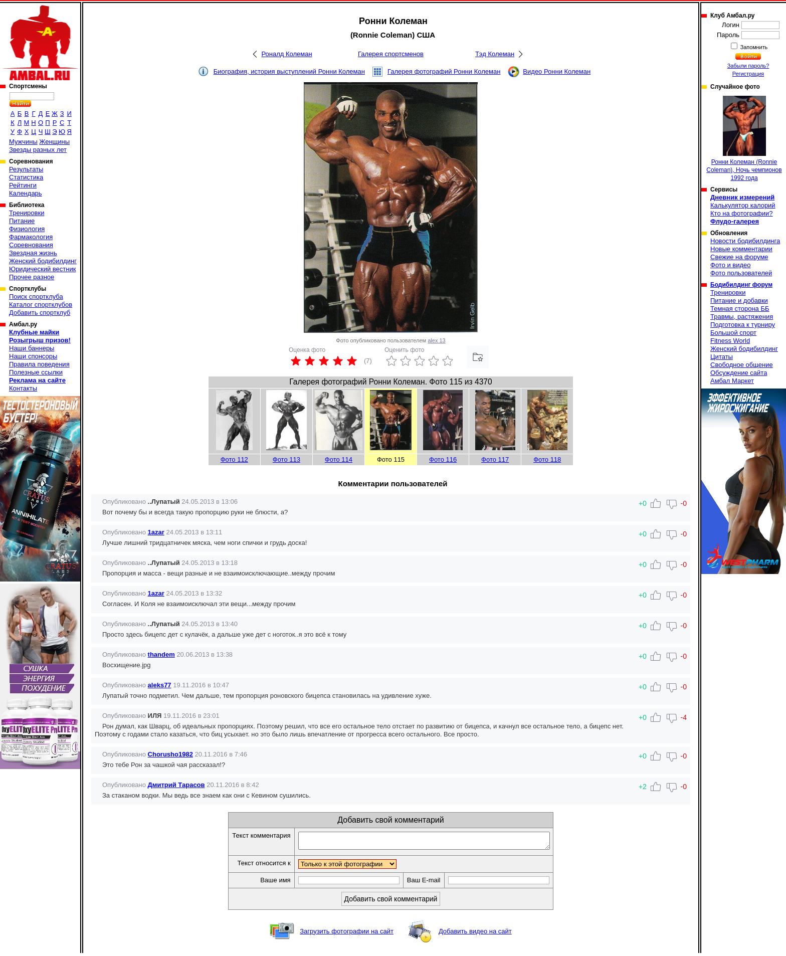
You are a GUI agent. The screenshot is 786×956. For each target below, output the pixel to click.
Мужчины (23, 141)
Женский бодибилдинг (43, 261)
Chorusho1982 (170, 754)
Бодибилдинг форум (741, 284)
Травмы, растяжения (741, 316)
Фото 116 (443, 459)
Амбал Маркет (732, 381)
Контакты (23, 388)
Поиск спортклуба (36, 296)
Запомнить (753, 47)
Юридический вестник (42, 269)
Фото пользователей (741, 273)
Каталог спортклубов (40, 304)
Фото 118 (547, 459)
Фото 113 (286, 459)
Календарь (25, 193)
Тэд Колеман (494, 54)
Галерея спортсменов (391, 54)
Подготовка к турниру (742, 324)
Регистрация (748, 74)
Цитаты (721, 356)
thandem (161, 654)
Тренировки (26, 213)
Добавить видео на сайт (475, 934)
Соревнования (31, 245)
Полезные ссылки (36, 372)
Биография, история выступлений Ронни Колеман (289, 71)
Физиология (27, 229)
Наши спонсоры (33, 356)
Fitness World (730, 340)
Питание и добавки (739, 300)
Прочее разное (31, 277)
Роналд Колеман (286, 54)
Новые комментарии (741, 249)
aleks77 (159, 685)
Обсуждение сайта (738, 372)
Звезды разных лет (38, 149)
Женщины (54, 141)
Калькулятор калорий (742, 205)
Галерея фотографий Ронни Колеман (443, 71)
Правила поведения (39, 364)
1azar (156, 532)
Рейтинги (23, 185)
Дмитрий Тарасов (176, 785)
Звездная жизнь (33, 253)
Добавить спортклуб (39, 312)
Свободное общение (741, 364)
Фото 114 (338, 459)
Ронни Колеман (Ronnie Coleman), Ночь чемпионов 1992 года (743, 138)
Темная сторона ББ (739, 308)
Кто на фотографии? (741, 213)
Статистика (26, 177)
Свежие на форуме (739, 257)
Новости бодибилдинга (745, 241)
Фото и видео (730, 265)
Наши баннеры (31, 348)
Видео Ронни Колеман (557, 71)
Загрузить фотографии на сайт (347, 934)
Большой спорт (733, 332)
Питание (22, 221)
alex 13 (436, 340)
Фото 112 (234, 459)
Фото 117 (495, 459)
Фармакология (31, 237)
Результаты (26, 169)
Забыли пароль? (748, 66)
